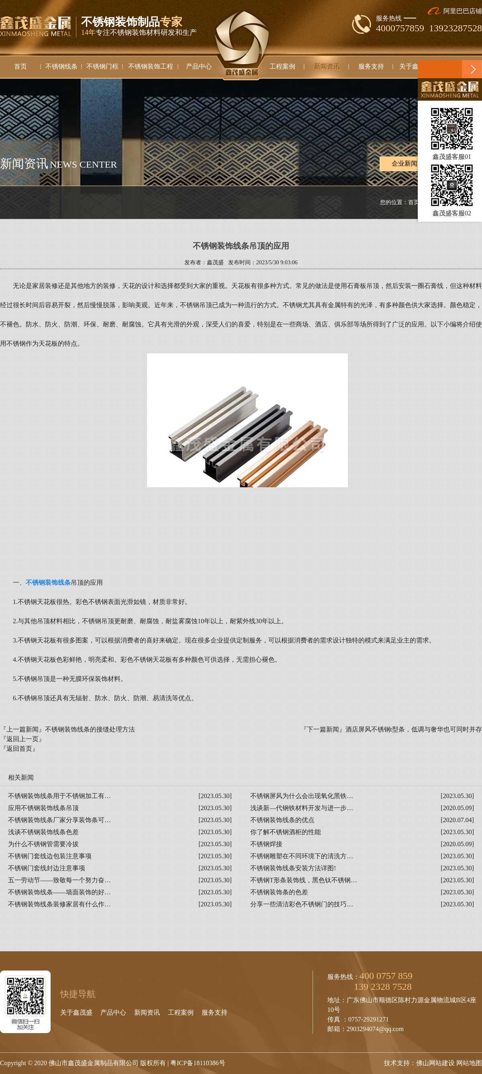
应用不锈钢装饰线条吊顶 (43, 807)
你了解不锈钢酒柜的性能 (285, 832)
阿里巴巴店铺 (455, 11)
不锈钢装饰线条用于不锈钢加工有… (59, 795)
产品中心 (113, 1012)
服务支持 (214, 1012)
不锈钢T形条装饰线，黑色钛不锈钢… (303, 880)
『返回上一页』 (22, 739)
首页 (413, 202)
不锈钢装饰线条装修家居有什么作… (59, 904)
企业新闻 (404, 163)
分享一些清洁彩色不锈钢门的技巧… (301, 904)
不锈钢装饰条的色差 (279, 892)
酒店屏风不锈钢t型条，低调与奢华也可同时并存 (413, 729)
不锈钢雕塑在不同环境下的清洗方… (301, 856)
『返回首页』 (19, 748)
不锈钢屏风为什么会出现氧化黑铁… (301, 795)
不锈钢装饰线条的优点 (282, 820)
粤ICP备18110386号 (197, 1063)
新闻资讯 (147, 1012)
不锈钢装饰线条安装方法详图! (293, 868)
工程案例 (181, 1012)
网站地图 (469, 1063)
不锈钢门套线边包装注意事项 (50, 856)
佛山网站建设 (435, 1063)
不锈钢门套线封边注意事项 (46, 868)
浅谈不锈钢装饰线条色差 (43, 832)
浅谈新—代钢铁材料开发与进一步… (301, 807)
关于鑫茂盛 (76, 1012)
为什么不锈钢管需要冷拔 (43, 844)
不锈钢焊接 (266, 844)
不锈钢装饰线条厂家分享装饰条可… (59, 820)
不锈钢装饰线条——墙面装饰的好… (59, 892)
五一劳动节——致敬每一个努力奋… (59, 880)
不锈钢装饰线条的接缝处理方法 (90, 729)
